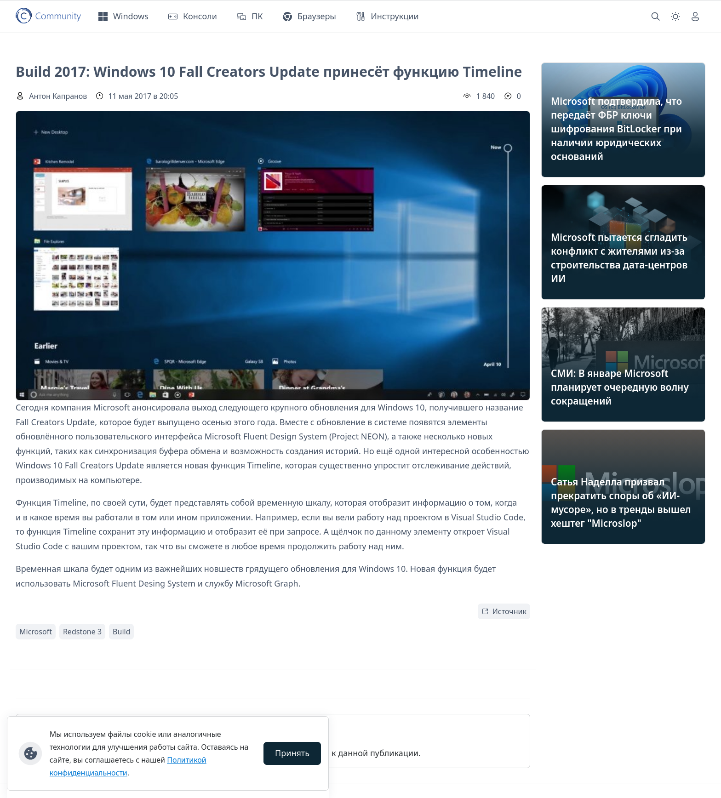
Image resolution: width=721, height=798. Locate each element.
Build (121, 632)
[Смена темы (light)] (675, 17)
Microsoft (35, 632)
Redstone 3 (82, 632)
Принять (292, 752)
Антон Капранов (58, 96)
